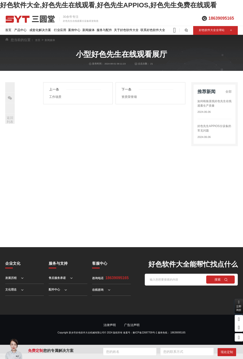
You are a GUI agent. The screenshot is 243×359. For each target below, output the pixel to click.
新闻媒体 (88, 30)
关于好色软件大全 (126, 30)
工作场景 (55, 97)
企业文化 (12, 263)
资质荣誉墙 (129, 97)
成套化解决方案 (40, 30)
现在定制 (227, 352)
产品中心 (20, 30)
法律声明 (109, 325)
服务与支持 (58, 263)
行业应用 (60, 30)
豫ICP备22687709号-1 (145, 332)
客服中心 (99, 263)
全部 (228, 91)
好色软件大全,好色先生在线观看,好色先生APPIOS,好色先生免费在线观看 (108, 5)
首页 (8, 30)
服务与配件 (104, 30)
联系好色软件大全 (152, 30)
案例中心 (74, 30)
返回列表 (10, 120)
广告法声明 (132, 325)
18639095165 (221, 18)
